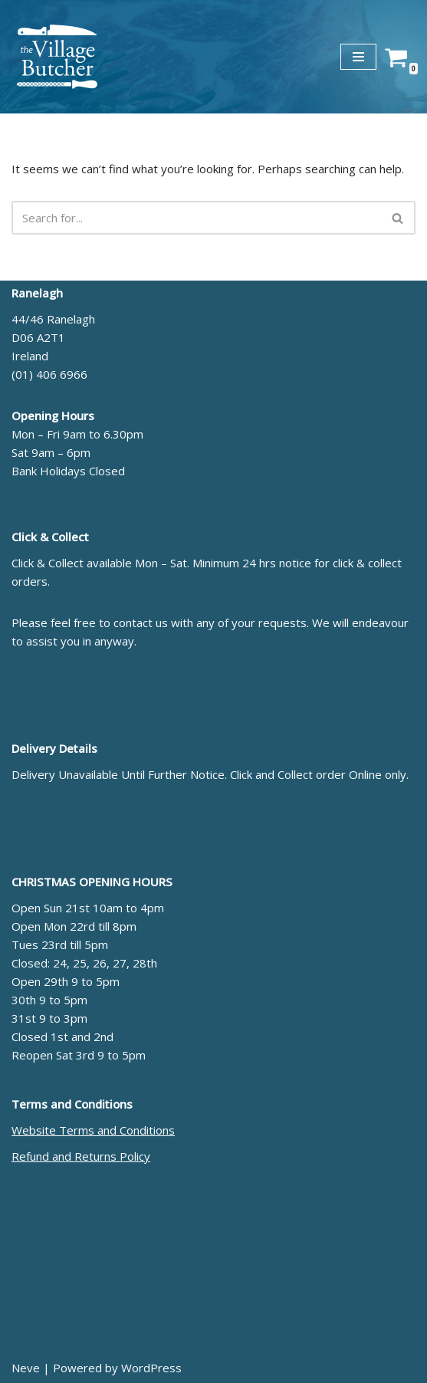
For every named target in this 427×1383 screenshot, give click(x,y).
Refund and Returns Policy (80, 1156)
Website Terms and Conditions (93, 1130)
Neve (25, 1367)
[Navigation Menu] (358, 57)
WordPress (151, 1367)
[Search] (196, 218)
